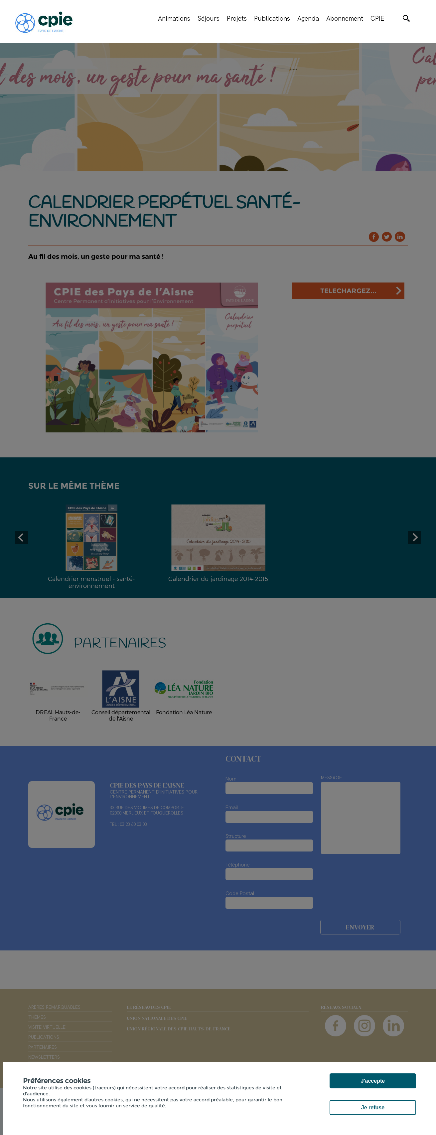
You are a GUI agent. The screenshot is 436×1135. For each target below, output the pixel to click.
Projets (237, 18)
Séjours (208, 18)
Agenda (308, 18)
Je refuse (372, 1107)
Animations (174, 18)
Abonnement (344, 18)
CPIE (377, 18)
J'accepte (373, 1081)
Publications (272, 18)
